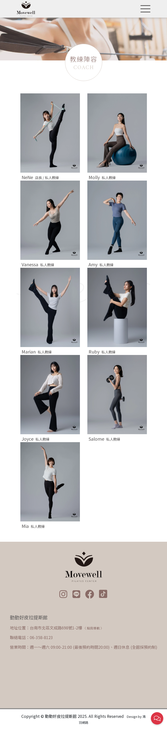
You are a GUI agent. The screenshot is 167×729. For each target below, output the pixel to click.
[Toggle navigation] (144, 9)
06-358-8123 (41, 637)
